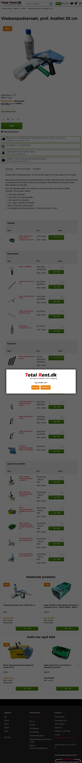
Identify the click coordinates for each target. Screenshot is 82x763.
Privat (35, 387)
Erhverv (46, 387)
